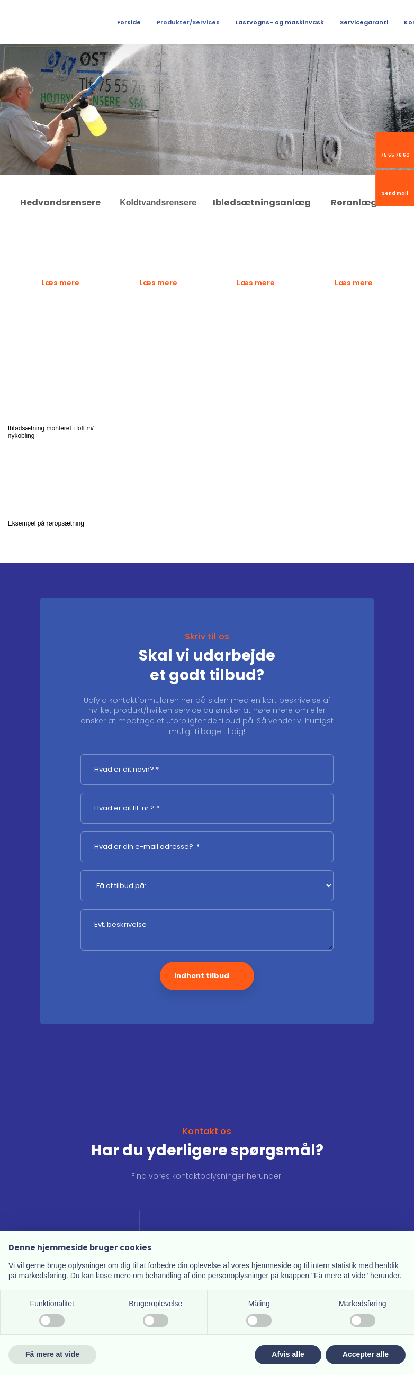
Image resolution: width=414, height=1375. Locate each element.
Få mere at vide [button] (52, 1354)
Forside (129, 22)
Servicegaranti (364, 22)
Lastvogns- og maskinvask (280, 22)
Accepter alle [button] (366, 1354)
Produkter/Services (188, 22)
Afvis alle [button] (288, 1354)
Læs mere (60, 282)
